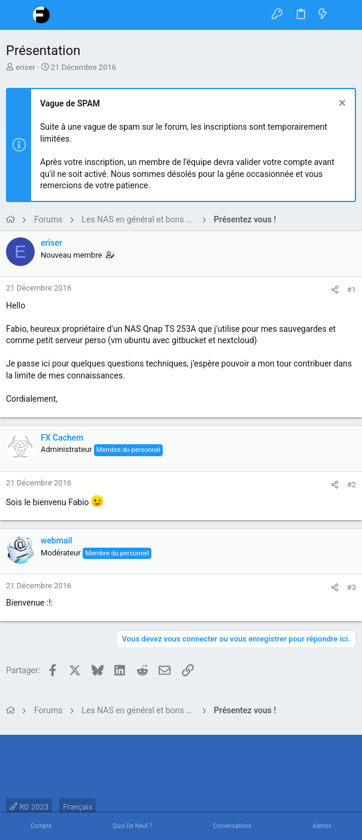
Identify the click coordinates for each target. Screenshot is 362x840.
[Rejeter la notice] (341, 104)
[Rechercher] (344, 14)
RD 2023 (29, 806)
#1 (351, 289)
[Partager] (335, 289)
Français (77, 806)
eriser (25, 67)
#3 (351, 587)
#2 (351, 484)
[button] (18, 15)
